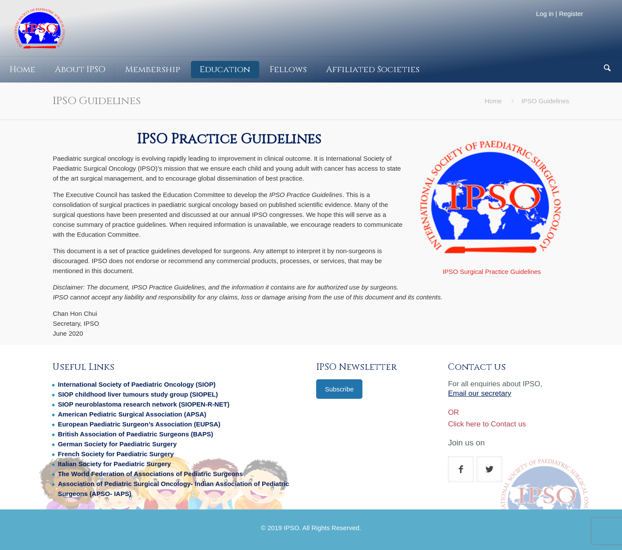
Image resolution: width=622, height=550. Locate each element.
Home (493, 101)
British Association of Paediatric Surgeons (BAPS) (135, 434)
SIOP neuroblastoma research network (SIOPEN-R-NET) (143, 404)
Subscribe (339, 389)
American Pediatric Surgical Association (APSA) (132, 414)
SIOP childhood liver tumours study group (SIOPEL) (138, 394)
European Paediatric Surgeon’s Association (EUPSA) (139, 424)
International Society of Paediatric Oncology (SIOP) (137, 384)
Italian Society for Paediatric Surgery (114, 463)
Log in (545, 13)
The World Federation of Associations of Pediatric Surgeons (150, 473)
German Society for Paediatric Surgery (117, 444)
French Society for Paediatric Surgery (116, 454)
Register (571, 13)
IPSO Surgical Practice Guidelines (492, 271)
